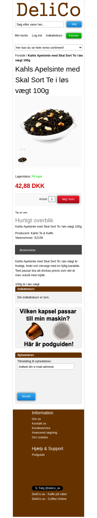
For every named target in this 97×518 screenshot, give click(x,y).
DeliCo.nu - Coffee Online (49, 499)
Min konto (21, 35)
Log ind (37, 35)
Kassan (74, 35)
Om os (36, 419)
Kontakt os (39, 423)
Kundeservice (41, 428)
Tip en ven (21, 212)
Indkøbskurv (54, 35)
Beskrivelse (27, 250)
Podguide (38, 454)
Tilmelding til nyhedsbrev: (34, 361)
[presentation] (48, 380)
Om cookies (40, 437)
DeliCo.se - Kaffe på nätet (49, 494)
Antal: (43, 199)
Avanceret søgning (44, 432)
